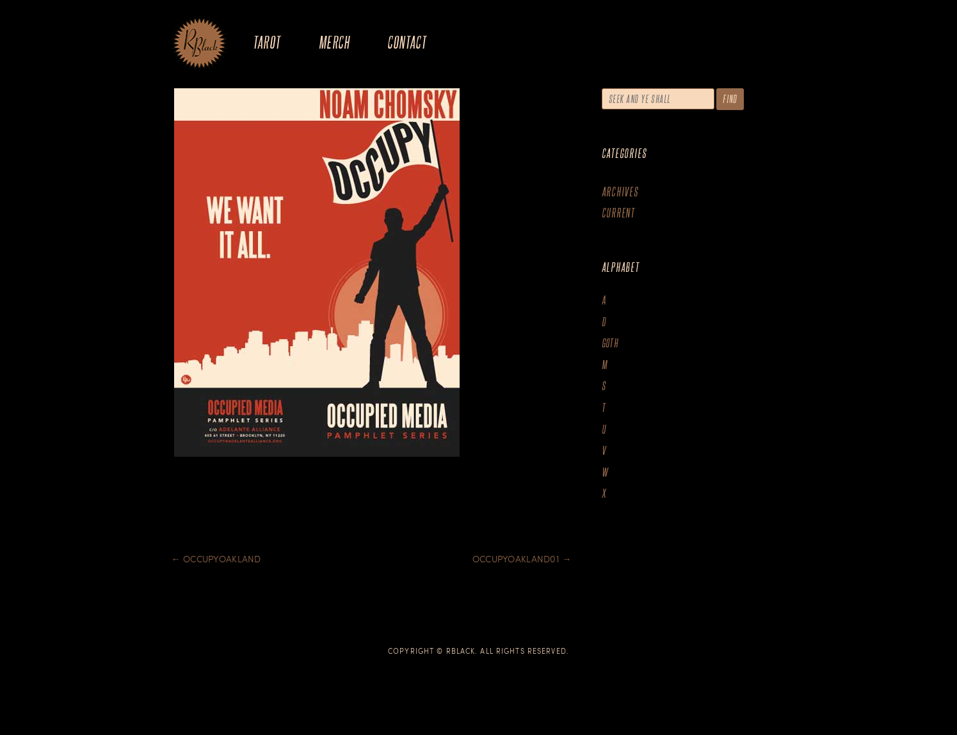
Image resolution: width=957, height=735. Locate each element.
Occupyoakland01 (522, 559)
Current (619, 212)
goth (610, 343)
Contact (406, 42)
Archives (620, 191)
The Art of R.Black (199, 44)
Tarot (267, 42)
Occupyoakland (216, 559)
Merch (334, 42)
